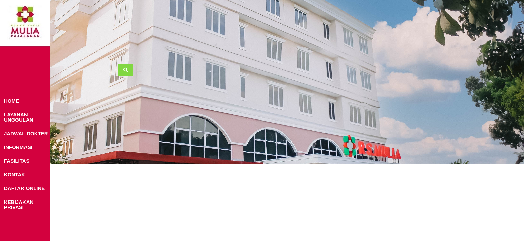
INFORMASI (18, 147)
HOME (11, 101)
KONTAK (14, 174)
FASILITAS (17, 161)
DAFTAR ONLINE (24, 188)
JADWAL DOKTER (26, 133)
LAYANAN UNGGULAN (18, 117)
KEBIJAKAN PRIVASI (19, 204)
